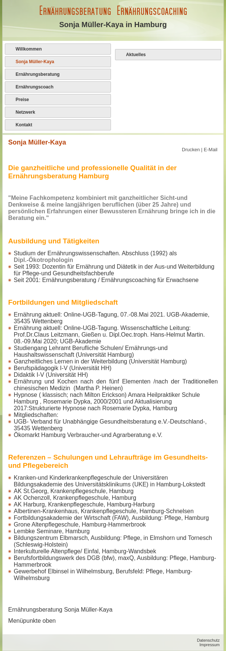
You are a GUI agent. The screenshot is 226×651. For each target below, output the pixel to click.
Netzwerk (25, 112)
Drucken (191, 149)
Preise (22, 99)
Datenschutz (208, 640)
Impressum (210, 644)
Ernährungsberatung (38, 74)
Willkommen (29, 49)
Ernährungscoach (34, 87)
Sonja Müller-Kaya (35, 61)
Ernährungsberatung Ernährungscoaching (113, 10)
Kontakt (24, 124)
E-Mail (210, 149)
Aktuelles (135, 54)
